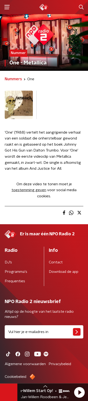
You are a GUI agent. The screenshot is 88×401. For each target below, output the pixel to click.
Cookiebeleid (15, 377)
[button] (79, 392)
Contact (56, 262)
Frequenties (15, 281)
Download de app (63, 272)
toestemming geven (28, 190)
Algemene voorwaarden (25, 364)
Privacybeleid (60, 364)
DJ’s (8, 262)
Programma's (16, 272)
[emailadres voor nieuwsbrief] (44, 331)
